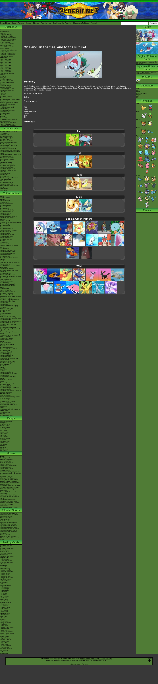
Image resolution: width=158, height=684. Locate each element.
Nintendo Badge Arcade (7, 285)
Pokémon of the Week (7, 90)
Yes (138, 82)
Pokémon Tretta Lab (6, 293)
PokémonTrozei (5, 360)
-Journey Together (5, 570)
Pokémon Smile (5, 233)
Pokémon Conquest (6, 298)
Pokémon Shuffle (5, 273)
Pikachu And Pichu (6, 516)
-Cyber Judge (4, 644)
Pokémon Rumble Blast (7, 301)
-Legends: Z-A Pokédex (7, 54)
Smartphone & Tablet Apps (8, 404)
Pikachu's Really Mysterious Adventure (8, 532)
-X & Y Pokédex (5, 42)
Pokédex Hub (46, 23)
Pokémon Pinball (5, 386)
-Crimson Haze (4, 641)
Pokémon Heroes (5, 467)
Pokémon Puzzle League (8, 383)
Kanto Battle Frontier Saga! (8, 142)
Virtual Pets (3, 406)
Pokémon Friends (5, 207)
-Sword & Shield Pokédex (8, 47)
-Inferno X (3, 619)
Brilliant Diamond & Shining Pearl (10, 222)
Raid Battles (4, 554)
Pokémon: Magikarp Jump (8, 250)
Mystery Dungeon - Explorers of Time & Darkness (10, 335)
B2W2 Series (4, 446)
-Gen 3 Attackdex (5, 62)
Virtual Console (5, 400)
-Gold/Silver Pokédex (6, 36)
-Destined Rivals (5, 568)
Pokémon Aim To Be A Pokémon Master (10, 152)
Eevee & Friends (5, 535)
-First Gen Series (5, 601)
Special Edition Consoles (8, 401)
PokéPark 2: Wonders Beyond (9, 299)
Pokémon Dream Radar (7, 292)
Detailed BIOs (4, 426)
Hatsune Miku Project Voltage (9, 102)
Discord (36, 23)
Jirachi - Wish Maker (6, 469)
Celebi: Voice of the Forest (8, 465)
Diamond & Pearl (5, 313)
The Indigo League (6, 136)
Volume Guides (5, 429)
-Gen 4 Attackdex (5, 64)
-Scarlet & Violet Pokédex (8, 53)
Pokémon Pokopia (5, 205)
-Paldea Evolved (5, 587)
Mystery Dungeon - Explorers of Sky (10, 329)
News (2, 30)
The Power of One (5, 461)
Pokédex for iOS (5, 310)
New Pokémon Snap (6, 236)
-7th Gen (3, 95)
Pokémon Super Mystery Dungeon (10, 276)
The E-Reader (4, 364)
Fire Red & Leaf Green (7, 344)
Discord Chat (4, 118)
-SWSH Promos (5, 607)
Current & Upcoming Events (8, 119)
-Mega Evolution (5, 564)
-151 (1, 584)
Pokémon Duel (4, 282)
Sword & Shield (5, 221)
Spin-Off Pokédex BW (7, 82)
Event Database (5, 121)
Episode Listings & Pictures (8, 131)
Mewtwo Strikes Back (6, 459)
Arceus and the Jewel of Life (9, 479)
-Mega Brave (4, 621)
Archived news (4, 31)
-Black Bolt (3, 565)
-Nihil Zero (3, 616)
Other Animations (5, 179)
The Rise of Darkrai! (6, 476)
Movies (11, 453)
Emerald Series (5, 438)
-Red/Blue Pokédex (6, 34)
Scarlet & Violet (5, 200)
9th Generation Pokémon (8, 122)
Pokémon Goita (5, 412)
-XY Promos (4, 610)
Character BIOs (5, 424)
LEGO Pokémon (5, 112)
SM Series (3, 450)
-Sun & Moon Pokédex (7, 44)
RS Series (3, 435)
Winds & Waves (5, 197)
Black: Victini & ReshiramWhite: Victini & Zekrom (10, 483)
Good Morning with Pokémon (9, 178)
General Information (6, 421)
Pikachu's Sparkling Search (8, 530)
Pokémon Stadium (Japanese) (9, 387)
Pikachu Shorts (11, 510)
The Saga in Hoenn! (6, 141)
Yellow (2, 381)
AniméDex (3, 133)
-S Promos (3, 652)
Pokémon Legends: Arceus (8, 224)
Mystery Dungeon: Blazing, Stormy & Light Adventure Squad (11, 321)
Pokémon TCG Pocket (7, 217)
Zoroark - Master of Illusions (8, 481)
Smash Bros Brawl (6, 339)
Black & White (4, 289)
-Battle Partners (5, 630)
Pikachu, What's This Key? (8, 536)
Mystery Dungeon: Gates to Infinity (10, 296)
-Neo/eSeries (4, 599)
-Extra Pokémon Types (7, 548)
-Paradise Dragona (6, 635)
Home (14, 23)
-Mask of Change (5, 639)
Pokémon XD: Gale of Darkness (10, 349)
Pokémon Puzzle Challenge (8, 373)
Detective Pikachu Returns (8, 216)
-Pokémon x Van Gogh (7, 107)
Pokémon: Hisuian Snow (7, 168)
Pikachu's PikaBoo (6, 518)
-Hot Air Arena (4, 628)
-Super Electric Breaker (7, 633)
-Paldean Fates (5, 581)
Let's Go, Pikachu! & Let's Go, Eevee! (9, 246)
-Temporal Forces (5, 579)
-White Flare (4, 567)
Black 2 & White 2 (5, 290)
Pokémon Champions (6, 204)
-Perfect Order (4, 559)
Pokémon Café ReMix (7, 210)
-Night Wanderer (5, 638)
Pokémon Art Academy (7, 268)
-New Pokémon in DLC (7, 124)
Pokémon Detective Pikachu (9, 507)
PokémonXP (4, 101)
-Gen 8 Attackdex (5, 70)
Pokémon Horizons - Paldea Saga (10, 154)
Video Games (11, 193)
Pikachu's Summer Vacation (8, 513)
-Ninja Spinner (4, 615)
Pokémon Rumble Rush (7, 251)
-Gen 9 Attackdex (5, 71)
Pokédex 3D (4, 302)
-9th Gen (3, 91)
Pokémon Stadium (6, 389)
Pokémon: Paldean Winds (8, 170)
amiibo (2, 407)
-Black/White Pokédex (7, 41)
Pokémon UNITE (5, 213)
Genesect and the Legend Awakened (8, 489)
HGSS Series (4, 443)
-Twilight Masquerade (6, 578)
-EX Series (3, 598)
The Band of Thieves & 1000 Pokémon (9, 271)
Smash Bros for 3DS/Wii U (8, 284)
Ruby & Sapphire (5, 343)
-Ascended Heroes (6, 561)
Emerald (2, 346)
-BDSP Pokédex (5, 48)
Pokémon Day (4, 108)
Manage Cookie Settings (102, 658)
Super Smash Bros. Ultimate (9, 258)
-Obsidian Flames (5, 585)
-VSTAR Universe (5, 645)
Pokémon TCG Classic (7, 556)
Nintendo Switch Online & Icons (10, 409)
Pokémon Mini (4, 375)
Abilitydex (3, 78)
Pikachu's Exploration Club (8, 527)
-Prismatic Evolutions (6, 571)
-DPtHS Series (4, 596)
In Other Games (5, 398)
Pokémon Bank (5, 264)
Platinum (3, 315)
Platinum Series (5, 441)
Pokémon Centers (5, 98)
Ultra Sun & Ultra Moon (7, 244)
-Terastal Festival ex (6, 632)
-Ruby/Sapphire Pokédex (8, 37)
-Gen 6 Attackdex (5, 67)
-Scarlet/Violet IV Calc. (7, 88)
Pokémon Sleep (5, 214)
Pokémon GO (4, 208)
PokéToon (3, 171)
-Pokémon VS (4, 647)
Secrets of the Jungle (6, 504)
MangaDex (3, 423)
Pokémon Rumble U (6, 295)
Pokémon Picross (5, 278)
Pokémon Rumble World (7, 275)
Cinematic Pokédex (6, 85)
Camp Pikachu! (5, 519)
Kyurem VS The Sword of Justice (10, 486)
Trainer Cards (4, 550)
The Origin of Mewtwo (7, 458)
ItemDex (2, 75)
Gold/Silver (3, 369)
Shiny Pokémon (5, 161)
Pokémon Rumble (5, 319)
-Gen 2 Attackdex (5, 61)
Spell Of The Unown (6, 462)
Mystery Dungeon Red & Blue (9, 358)
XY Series (3, 447)
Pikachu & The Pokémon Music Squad (9, 538)
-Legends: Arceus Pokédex (8, 50)
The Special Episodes (7, 158)
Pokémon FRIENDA (6, 415)
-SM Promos (4, 608)
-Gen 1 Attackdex (5, 59)
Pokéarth (94, 23)
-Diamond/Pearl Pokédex (8, 39)
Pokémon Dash (5, 350)
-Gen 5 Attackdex (5, 65)
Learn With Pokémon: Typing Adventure (9, 306)
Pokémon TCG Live (6, 239)
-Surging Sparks (5, 573)
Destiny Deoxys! (5, 470)
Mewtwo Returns (5, 464)
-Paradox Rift (4, 582)
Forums (21, 23)
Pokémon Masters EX (7, 211)
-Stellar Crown (4, 574)
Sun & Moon (4, 242)
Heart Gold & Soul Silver (7, 316)
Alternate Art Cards (6, 553)
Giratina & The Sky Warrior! (8, 478)
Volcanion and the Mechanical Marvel (9, 497)
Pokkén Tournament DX (7, 253)
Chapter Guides (5, 427)
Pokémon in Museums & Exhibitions (7, 104)
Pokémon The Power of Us (8, 501)
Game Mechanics (5, 87)
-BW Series (3, 595)
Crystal (2, 370)
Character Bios (4, 134)
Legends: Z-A (4, 202)
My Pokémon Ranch (6, 338)
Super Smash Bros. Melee (8, 377)
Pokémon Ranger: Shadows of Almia (9, 332)
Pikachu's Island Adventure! (8, 525)
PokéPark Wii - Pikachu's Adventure (8, 325)
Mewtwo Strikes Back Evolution (9, 503)
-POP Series (4, 612)
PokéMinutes (4, 175)
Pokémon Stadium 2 (6, 372)
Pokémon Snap (5, 384)
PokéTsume (3, 190)
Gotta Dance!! (4, 521)
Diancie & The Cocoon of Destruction (8, 492)
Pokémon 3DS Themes (7, 403)
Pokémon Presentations (7, 110)
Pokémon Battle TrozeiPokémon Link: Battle (10, 266)
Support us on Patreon (79, 664)
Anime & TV (11, 128)
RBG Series (4, 430)
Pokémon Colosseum (6, 347)
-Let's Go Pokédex (6, 45)
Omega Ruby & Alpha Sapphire (9, 262)
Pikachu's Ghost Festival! (8, 524)
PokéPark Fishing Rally (7, 363)
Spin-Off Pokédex (5, 79)
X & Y (2, 261)
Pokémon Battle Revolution (8, 327)
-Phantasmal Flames (6, 562)
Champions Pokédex (81, 23)
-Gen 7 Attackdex (5, 68)
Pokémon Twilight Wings (7, 165)
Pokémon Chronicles (6, 156)
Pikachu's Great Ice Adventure (9, 528)
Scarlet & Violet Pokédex (62, 23)
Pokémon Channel (6, 352)
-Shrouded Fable (5, 576)
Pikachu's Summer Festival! (8, 522)
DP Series (3, 440)
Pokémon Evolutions (6, 167)
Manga (11, 418)
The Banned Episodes (7, 159)
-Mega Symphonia (5, 622)
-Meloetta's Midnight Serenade (9, 487)
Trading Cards (11, 542)
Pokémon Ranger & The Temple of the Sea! (10, 474)
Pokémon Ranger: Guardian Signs (10, 318)
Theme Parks (4, 115)
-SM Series (3, 591)
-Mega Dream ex (5, 618)
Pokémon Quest (5, 256)
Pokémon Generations (7, 164)
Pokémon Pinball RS (6, 355)
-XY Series (3, 593)
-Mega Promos (4, 604)
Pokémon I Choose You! (7, 499)
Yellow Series (4, 432)
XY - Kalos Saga (5, 147)
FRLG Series (4, 436)
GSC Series (4, 433)
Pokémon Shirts (5, 113)
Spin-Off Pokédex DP (6, 81)
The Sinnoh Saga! (5, 144)
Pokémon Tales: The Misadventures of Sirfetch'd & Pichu (9, 185)
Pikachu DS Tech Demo (7, 361)
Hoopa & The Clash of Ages (8, 495)
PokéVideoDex (4, 176)
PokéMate (3, 366)
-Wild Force (3, 642)
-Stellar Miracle (4, 636)
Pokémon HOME (5, 225)
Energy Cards (4, 551)
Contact (28, 23)
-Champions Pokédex (6, 56)
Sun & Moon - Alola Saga (8, 148)
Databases (11, 27)
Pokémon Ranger (5, 356)
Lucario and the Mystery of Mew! (10, 472)
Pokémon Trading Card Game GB (10, 390)
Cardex (2, 84)
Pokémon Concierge (6, 182)
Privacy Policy (86, 658)
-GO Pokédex (4, 51)
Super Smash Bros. (6, 392)
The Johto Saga (5, 139)
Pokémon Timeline (6, 96)
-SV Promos (4, 605)
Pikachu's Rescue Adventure (9, 515)
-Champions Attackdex (7, 73)
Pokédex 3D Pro (5, 304)
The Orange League (6, 137)
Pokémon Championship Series (10, 99)
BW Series (3, 444)
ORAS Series (4, 449)
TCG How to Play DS (6, 309)
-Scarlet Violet (4, 588)
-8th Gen (3, 93)
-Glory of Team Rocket (7, 627)
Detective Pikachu (5, 255)
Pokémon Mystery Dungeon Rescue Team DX (8, 230)
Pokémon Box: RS (6, 353)
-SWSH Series (4, 590)
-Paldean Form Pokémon (8, 125)
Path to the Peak (5, 173)
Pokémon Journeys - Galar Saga (10, 150)
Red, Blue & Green (6, 380)
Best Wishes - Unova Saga (8, 145)
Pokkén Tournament (6, 281)
